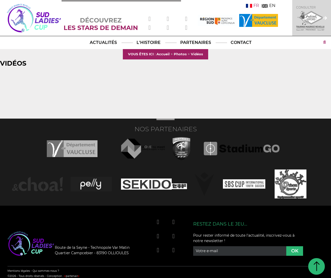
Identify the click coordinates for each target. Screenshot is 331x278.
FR (252, 5)
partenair (71, 276)
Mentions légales (18, 271)
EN (268, 5)
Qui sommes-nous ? (46, 271)
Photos (180, 54)
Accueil (163, 54)
